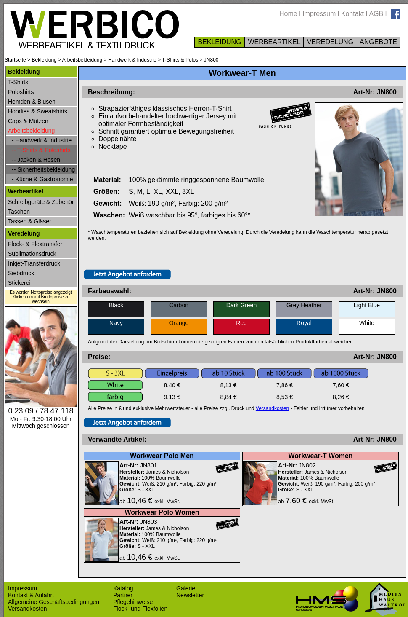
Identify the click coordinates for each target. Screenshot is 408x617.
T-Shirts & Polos (180, 60)
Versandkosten (272, 408)
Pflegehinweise (133, 601)
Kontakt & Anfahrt (31, 595)
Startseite (15, 60)
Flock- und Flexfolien (140, 608)
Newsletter (190, 595)
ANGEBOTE (378, 42)
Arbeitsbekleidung (82, 60)
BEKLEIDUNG (219, 42)
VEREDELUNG (330, 42)
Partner (122, 595)
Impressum (319, 13)
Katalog (123, 588)
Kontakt (352, 13)
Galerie (185, 588)
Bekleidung (44, 60)
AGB (376, 13)
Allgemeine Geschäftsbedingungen (53, 601)
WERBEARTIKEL (274, 42)
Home (288, 13)
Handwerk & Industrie (132, 60)
